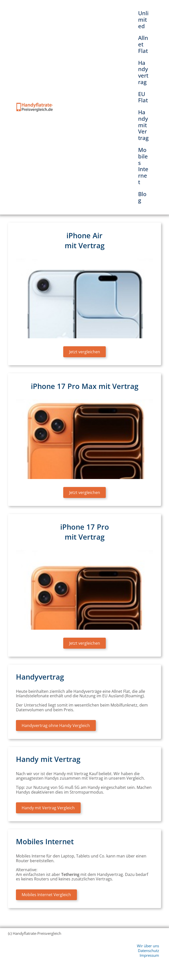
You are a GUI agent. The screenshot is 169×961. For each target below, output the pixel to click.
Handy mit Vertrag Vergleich (48, 808)
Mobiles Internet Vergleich (46, 894)
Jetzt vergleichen (84, 352)
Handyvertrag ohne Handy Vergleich (56, 725)
